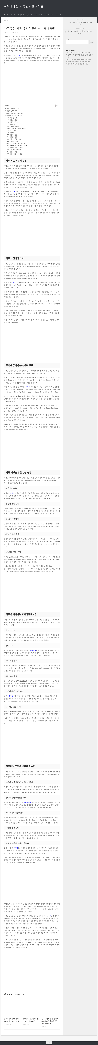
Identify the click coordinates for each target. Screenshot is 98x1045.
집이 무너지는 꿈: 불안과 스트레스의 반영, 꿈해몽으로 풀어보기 (50, 1021)
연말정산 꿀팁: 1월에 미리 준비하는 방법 (78, 61)
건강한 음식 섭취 (14, 120)
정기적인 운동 (13, 118)
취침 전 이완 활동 (14, 124)
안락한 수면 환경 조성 (15, 139)
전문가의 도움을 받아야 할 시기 (15, 143)
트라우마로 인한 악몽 (15, 149)
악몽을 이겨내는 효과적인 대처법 (16, 128)
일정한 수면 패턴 (14, 122)
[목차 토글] (56, 105)
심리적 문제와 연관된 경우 (16, 147)
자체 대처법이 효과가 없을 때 (17, 154)
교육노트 (58, 14)
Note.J (8, 32)
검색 (67, 39)
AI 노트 (6, 14)
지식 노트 (39, 14)
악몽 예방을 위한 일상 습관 (14, 115)
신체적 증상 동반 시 (15, 152)
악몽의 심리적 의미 (12, 111)
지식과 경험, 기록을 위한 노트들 (23, 6)
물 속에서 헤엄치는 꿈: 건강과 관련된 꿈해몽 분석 (12, 1021)
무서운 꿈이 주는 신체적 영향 (14, 113)
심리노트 (29, 14)
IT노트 (13, 14)
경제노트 (49, 14)
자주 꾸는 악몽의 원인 (12, 108)
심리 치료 (12, 132)
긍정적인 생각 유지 (15, 126)
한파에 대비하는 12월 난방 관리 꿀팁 (77, 64)
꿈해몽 (6, 20)
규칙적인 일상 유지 (14, 141)
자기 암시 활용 (13, 137)
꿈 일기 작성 (13, 130)
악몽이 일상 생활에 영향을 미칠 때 (18, 145)
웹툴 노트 (21, 14)
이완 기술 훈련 (13, 135)
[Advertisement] (32, 85)
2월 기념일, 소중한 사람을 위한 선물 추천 (78, 52)
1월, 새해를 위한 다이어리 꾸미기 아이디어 (78, 59)
